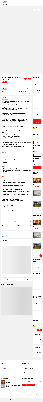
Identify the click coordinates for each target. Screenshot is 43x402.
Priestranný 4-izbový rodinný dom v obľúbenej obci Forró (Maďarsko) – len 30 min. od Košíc (37, 208)
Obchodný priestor (9, 71)
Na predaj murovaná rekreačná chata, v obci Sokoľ (37, 184)
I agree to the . (35, 116)
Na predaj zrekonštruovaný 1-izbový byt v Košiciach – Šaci (37, 197)
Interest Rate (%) (37, 160)
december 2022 (36, 277)
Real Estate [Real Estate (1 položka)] (37, 287)
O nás (24, 372)
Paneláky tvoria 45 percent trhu (37, 297)
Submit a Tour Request (37, 121)
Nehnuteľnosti (5, 378)
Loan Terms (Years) (37, 154)
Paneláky (35, 265)
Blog (24, 370)
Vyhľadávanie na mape (27, 368)
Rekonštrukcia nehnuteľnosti (38, 268)
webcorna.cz (11, 396)
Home (2, 71)
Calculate (37, 167)
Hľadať (35, 325)
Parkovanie (5, 236)
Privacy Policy (25, 375)
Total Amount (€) (37, 141)
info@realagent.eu (5, 370)
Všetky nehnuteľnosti (27, 366)
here (24, 279)
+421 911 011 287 (5, 368)
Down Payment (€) (37, 147)
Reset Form (38, 164)
